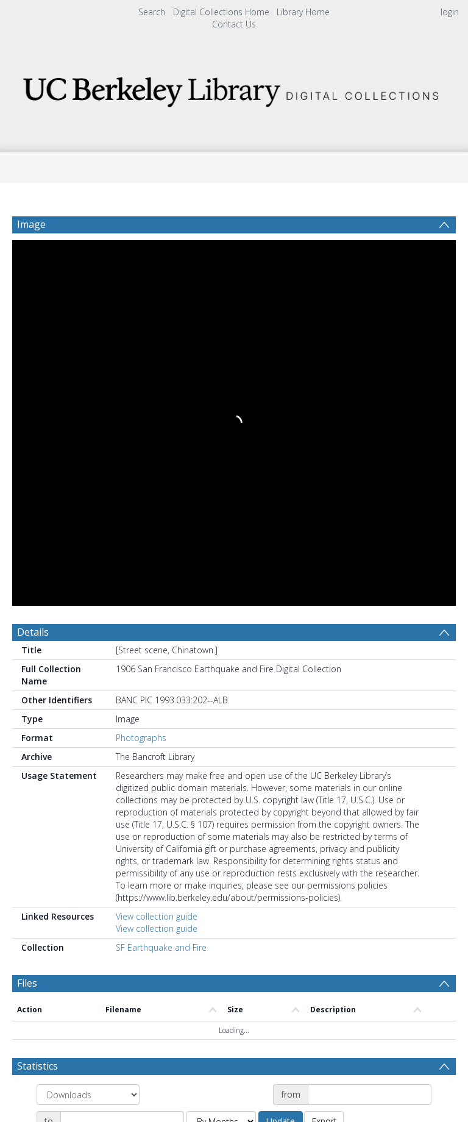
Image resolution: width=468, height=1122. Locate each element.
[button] (233, 1020)
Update (280, 749)
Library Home (303, 12)
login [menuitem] (450, 12)
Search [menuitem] (151, 12)
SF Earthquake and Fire (161, 575)
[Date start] (369, 722)
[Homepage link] (233, 88)
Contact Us (234, 24)
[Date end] (122, 749)
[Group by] (88, 722)
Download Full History (406, 965)
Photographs (141, 365)
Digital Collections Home (221, 12)
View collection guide (156, 544)
